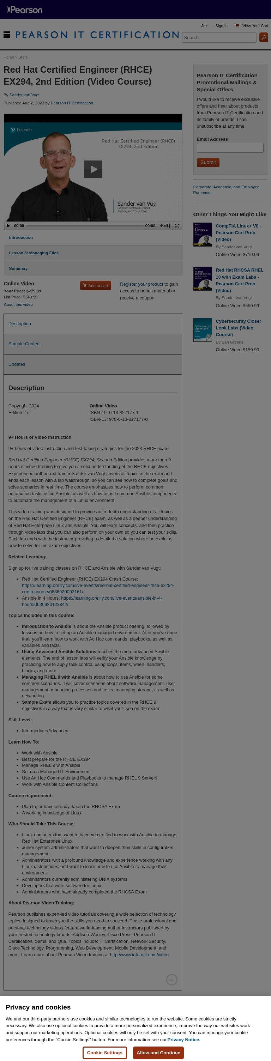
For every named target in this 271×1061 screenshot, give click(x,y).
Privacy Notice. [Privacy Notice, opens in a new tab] (184, 1045)
